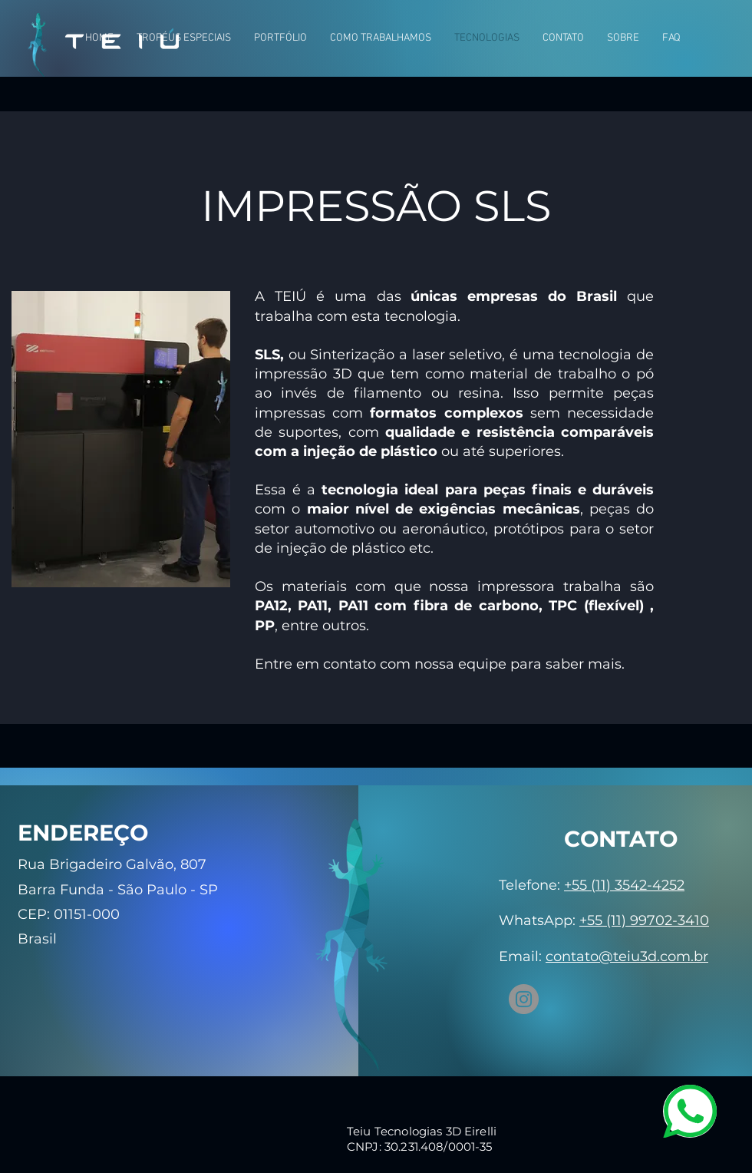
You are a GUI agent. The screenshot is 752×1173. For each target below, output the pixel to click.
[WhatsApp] (690, 1111)
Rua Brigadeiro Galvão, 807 (112, 864)
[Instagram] (524, 999)
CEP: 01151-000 (69, 914)
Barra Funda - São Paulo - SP (118, 889)
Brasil (37, 938)
